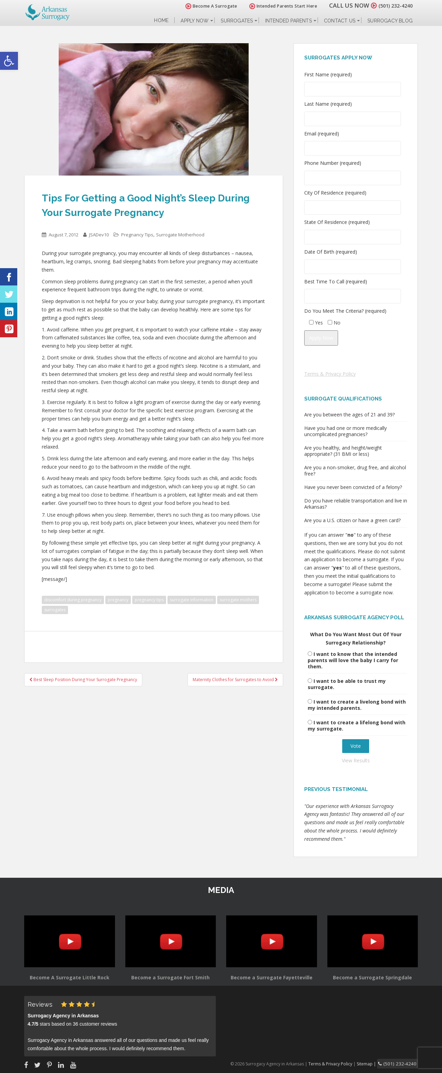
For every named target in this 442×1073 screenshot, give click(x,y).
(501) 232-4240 (392, 5)
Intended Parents (288, 20)
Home (161, 20)
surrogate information (191, 600)
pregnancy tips (149, 600)
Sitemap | (374, 1063)
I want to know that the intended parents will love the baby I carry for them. (353, 660)
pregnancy (118, 600)
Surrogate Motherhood (180, 235)
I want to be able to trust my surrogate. (347, 684)
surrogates (55, 610)
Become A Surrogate (203, 6)
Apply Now (195, 20)
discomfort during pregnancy (73, 600)
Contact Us (339, 20)
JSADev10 (99, 235)
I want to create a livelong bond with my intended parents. (357, 704)
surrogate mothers (238, 600)
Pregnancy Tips (137, 235)
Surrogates (237, 20)
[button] (9, 61)
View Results (356, 760)
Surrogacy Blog (390, 20)
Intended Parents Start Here (275, 6)
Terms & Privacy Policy (330, 373)
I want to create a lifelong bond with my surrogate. (356, 725)
